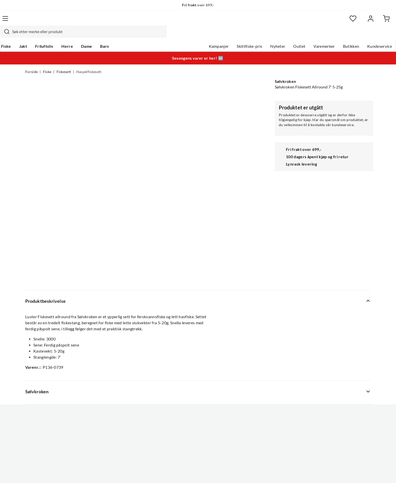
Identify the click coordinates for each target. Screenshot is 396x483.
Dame (110, 35)
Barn (128, 35)
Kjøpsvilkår (342, 472)
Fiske (30, 35)
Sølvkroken (285, 72)
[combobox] (192, 21)
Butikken (326, 35)
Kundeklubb (180, 402)
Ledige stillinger (183, 353)
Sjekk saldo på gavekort (46, 369)
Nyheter (252, 35)
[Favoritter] (321, 21)
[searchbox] (197, 21)
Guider (31, 353)
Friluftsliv (68, 35)
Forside (31, 62)
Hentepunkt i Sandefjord (47, 361)
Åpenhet (177, 394)
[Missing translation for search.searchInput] (114, 21)
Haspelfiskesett (89, 62)
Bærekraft (178, 385)
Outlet (274, 35)
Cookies (364, 472)
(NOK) (36, 472)
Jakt (47, 35)
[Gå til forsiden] (49, 21)
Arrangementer (183, 369)
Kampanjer (194, 35)
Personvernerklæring (309, 472)
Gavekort (105, 353)
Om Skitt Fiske (182, 345)
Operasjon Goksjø (185, 377)
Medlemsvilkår (182, 410)
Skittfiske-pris (224, 35)
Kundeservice (354, 35)
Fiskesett (64, 62)
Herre (91, 35)
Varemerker (298, 35)
